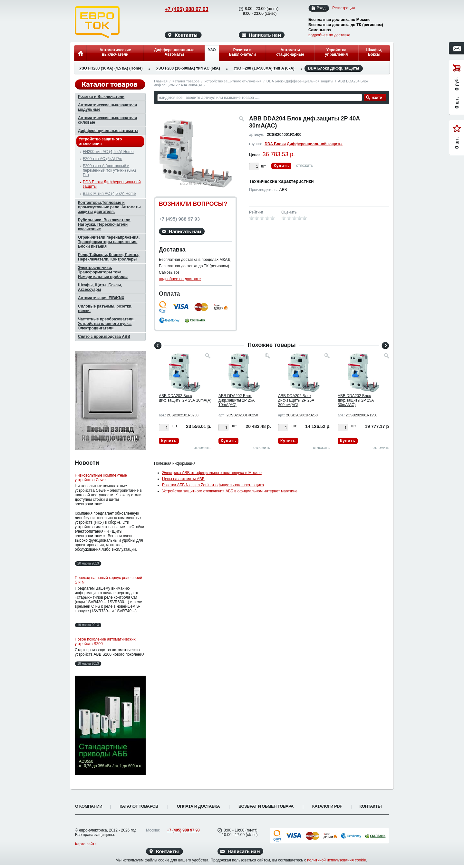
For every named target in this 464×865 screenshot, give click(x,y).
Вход (321, 8)
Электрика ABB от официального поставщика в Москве (212, 473)
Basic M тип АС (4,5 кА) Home (109, 193)
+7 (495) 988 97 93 (180, 9)
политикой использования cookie (336, 860)
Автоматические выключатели (115, 52)
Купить (281, 166)
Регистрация (343, 8)
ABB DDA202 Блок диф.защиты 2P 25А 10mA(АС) (236, 400)
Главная (161, 81)
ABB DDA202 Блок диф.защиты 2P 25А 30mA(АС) (356, 400)
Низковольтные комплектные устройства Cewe (101, 477)
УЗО (212, 50)
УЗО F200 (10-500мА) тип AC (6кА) (188, 68)
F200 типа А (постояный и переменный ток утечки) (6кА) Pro (109, 170)
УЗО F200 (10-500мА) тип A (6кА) (264, 68)
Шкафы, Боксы (374, 52)
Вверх (414, 844)
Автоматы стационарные (290, 52)
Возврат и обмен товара (266, 806)
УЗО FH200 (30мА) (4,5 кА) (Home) (110, 68)
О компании (88, 806)
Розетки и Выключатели (242, 52)
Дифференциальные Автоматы (174, 52)
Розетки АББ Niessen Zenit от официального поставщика (213, 485)
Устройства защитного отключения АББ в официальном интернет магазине (229, 491)
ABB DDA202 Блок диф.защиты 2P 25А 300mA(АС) (296, 400)
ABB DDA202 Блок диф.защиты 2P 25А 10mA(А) (185, 398)
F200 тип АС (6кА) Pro (102, 159)
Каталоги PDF (327, 806)
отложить (304, 165)
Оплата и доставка (198, 806)
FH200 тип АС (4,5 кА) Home (108, 151)
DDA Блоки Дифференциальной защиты (299, 81)
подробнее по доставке (329, 35)
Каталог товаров (185, 81)
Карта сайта (86, 844)
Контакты (371, 806)
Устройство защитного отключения (232, 81)
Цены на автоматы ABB (183, 479)
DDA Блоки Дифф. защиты (333, 68)
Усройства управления (336, 52)
